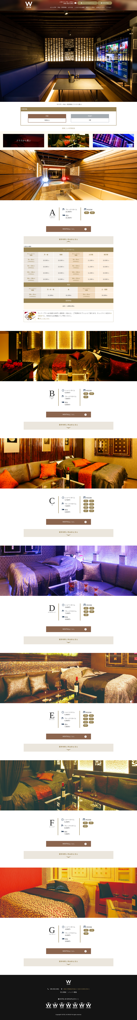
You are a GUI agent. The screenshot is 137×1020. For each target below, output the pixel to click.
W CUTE (59, 104)
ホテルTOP (53, 7)
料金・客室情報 (62, 7)
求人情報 (63, 992)
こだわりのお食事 (79, 7)
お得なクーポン (100, 7)
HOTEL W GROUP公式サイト (68, 999)
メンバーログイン (87, 3)
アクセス (108, 7)
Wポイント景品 (90, 7)
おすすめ (70, 7)
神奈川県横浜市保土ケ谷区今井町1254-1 (77, 989)
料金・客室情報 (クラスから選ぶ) (72, 104)
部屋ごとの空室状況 (68, 128)
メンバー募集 (72, 992)
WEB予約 (105, 3)
